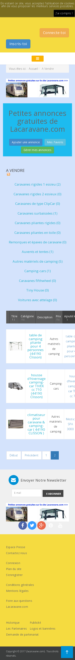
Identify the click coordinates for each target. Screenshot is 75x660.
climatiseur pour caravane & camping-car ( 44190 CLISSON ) (36, 423)
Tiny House (37, 290)
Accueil (33, 69)
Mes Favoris (55, 142)
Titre (14, 317)
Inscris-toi (18, 43)
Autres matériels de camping (38, 261)
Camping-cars (37, 271)
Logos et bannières (43, 628)
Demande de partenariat (22, 634)
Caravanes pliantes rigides (37, 223)
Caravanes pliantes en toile (37, 232)
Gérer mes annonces (37, 150)
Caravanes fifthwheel (37, 280)
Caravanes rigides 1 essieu (38, 184)
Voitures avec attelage (37, 300)
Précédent (31, 455)
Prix (58, 317)
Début (14, 455)
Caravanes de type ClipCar (37, 203)
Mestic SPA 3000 (70, 424)
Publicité (35, 622)
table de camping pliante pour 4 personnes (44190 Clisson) (35, 346)
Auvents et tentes (37, 251)
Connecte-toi (54, 32)
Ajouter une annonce (26, 142)
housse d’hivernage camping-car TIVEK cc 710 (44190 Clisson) (36, 386)
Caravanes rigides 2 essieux (37, 194)
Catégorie (27, 317)
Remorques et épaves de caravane (37, 242)
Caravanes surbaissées (37, 213)
